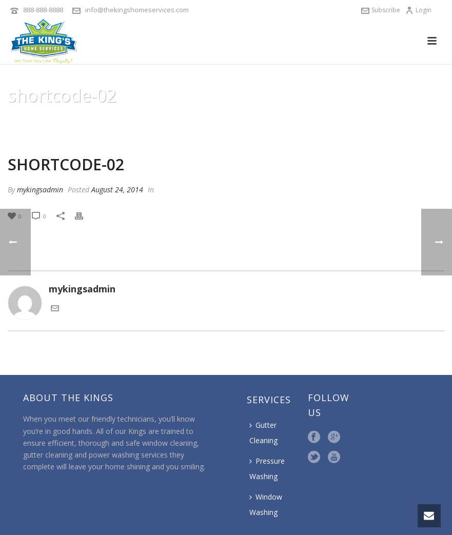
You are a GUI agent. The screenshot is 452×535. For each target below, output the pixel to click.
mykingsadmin (40, 189)
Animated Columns (347, 121)
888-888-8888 (43, 9)
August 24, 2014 (117, 189)
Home (299, 121)
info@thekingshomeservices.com (137, 9)
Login (418, 10)
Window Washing (265, 504)
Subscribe (380, 10)
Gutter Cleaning (263, 432)
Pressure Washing (267, 468)
